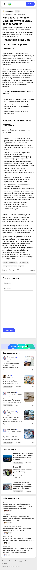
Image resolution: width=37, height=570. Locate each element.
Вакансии (28, 561)
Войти (30, 4)
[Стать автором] (18, 346)
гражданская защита (9, 266)
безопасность (24, 262)
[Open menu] (4, 4)
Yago (17, 11)
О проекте (5, 561)
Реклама (4, 563)
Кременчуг (8, 386)
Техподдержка (19, 561)
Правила (11, 561)
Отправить (9, 330)
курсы (21, 266)
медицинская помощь (10, 262)
